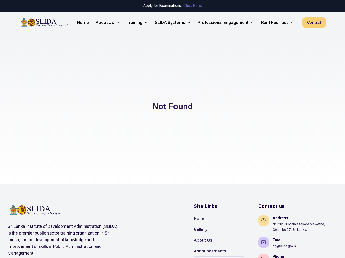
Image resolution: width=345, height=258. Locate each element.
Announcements (210, 250)
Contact (314, 22)
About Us (203, 240)
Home (200, 218)
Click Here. (192, 5)
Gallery (200, 229)
